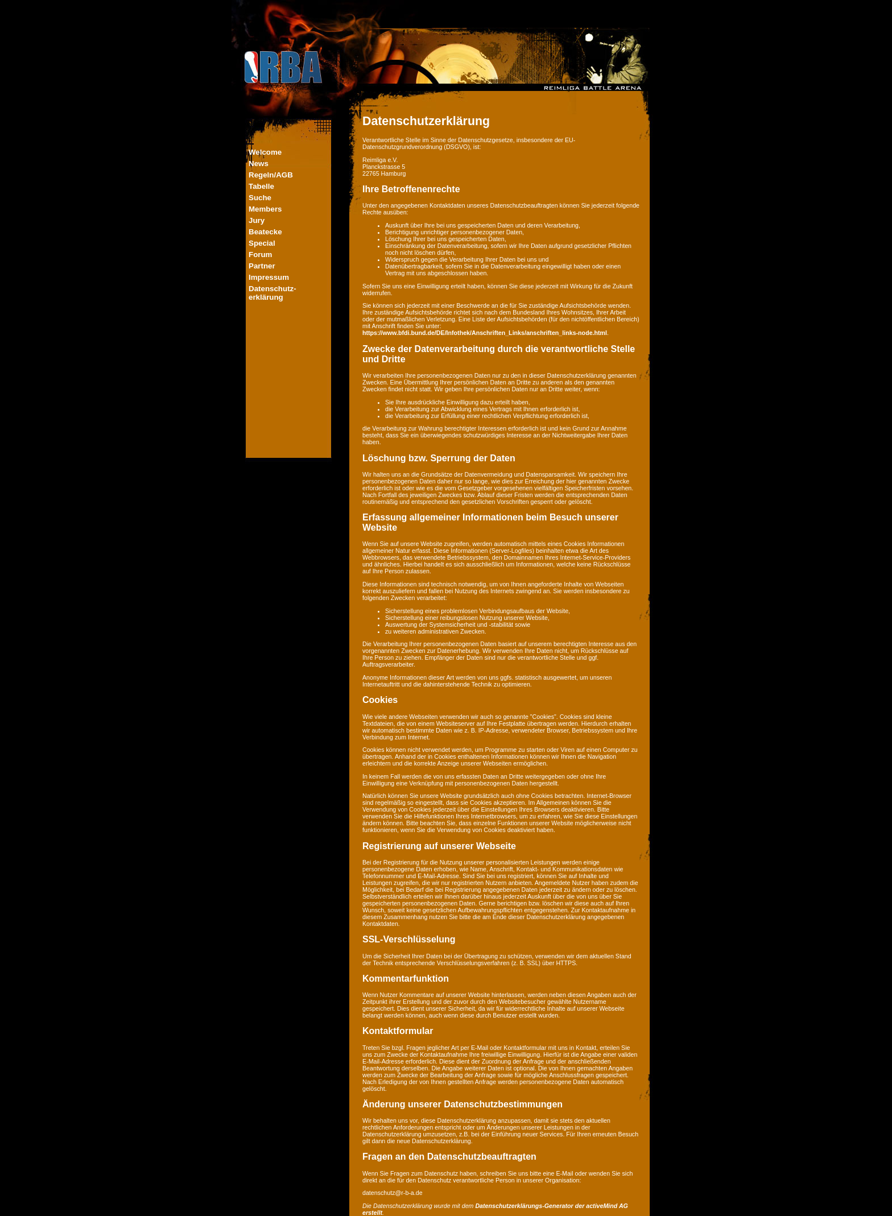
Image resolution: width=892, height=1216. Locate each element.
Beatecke (265, 232)
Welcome (265, 152)
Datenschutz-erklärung (272, 292)
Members (265, 209)
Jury (257, 220)
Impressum (269, 277)
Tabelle (261, 186)
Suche (260, 197)
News (259, 163)
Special (262, 243)
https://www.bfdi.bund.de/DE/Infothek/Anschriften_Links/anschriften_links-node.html (484, 332)
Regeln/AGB (271, 175)
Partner (262, 266)
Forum (260, 254)
